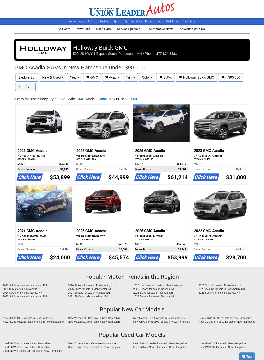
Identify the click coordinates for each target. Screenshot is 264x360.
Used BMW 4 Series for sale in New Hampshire (160, 347)
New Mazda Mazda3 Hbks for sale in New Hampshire (33, 321)
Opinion (129, 21)
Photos (150, 21)
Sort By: (25, 87)
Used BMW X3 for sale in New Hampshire (27, 343)
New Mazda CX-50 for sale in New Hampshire (94, 318)
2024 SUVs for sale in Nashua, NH (22, 292)
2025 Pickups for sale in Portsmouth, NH (222, 289)
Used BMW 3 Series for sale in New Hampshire (160, 343)
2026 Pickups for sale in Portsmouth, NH (91, 285)
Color (147, 77)
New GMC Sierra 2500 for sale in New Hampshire (227, 321)
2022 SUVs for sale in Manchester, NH (25, 296)
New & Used (52, 77)
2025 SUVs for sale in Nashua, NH (22, 289)
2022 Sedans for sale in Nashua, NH (154, 296)
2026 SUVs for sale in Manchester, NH (25, 285)
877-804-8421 (166, 54)
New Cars (83, 29)
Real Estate (172, 21)
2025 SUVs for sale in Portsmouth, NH (220, 285)
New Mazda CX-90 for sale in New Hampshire (225, 318)
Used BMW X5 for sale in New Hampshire (92, 343)
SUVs (165, 77)
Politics (92, 21)
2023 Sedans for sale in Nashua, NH (219, 292)
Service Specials (129, 29)
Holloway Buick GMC (196, 77)
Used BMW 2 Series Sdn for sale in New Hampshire (32, 350)
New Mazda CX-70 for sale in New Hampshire (94, 321)
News (82, 21)
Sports (118, 21)
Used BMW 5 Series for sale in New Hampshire (95, 347)
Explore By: (26, 77)
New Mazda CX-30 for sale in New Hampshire (159, 318)
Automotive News (161, 29)
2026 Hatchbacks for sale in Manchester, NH (158, 285)
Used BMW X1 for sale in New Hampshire (27, 347)
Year (74, 77)
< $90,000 (230, 77)
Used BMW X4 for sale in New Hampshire (222, 347)
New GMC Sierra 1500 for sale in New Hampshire (161, 321)
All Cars (64, 29)
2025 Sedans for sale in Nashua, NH (154, 289)
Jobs (160, 21)
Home (72, 21)
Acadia (112, 77)
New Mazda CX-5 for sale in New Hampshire (28, 318)
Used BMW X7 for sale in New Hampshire (222, 343)
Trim (130, 77)
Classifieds (189, 21)
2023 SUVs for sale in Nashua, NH (153, 292)
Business (106, 21)
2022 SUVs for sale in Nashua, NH (88, 296)
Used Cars (103, 29)
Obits (139, 21)
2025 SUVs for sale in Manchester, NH (90, 289)
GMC (92, 77)
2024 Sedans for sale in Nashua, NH (89, 292)
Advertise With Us (192, 29)
